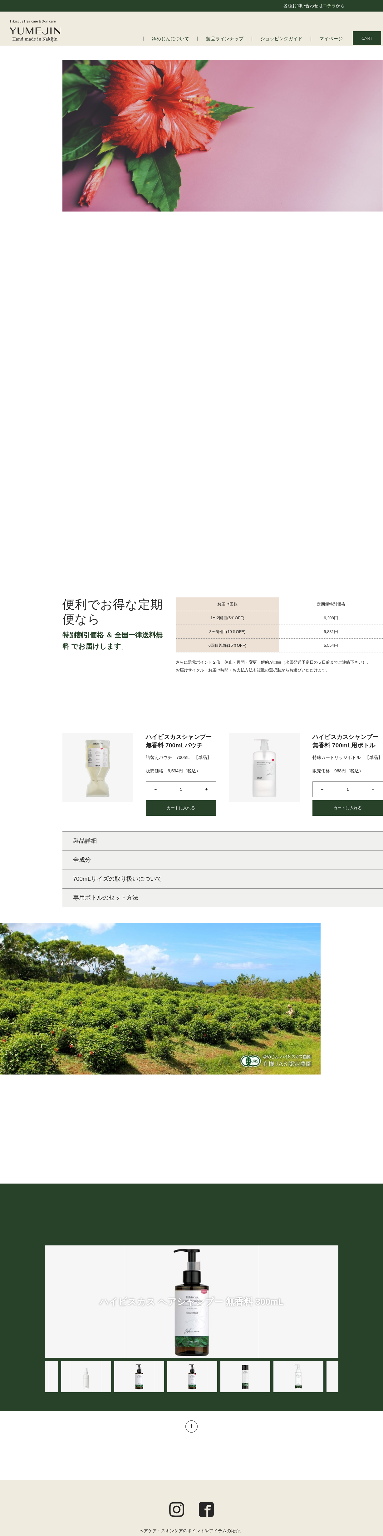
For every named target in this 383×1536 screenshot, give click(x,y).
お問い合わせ (325, 1493)
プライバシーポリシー (316, 1477)
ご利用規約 (327, 1469)
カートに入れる (181, 664)
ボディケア (164, 1470)
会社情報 (60, 1470)
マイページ (332, 39)
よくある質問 (65, 1461)
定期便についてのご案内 (314, 1460)
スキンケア (164, 1461)
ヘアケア (161, 1453)
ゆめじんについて (186, 39)
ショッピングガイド (287, 39)
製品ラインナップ (236, 39)
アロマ (159, 1486)
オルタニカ (164, 1495)
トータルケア (166, 1478)
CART (366, 38)
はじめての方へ (67, 1453)
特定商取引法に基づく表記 (312, 1485)
